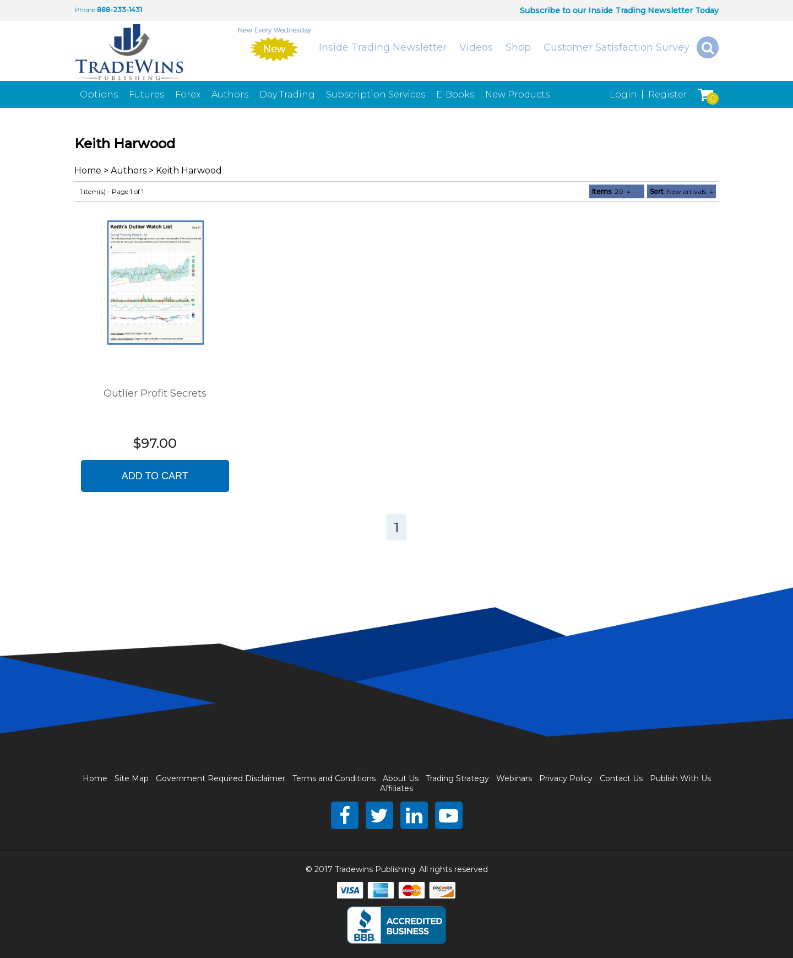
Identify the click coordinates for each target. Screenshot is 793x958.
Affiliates (396, 788)
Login (623, 94)
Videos (476, 47)
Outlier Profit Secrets (155, 393)
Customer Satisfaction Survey (616, 47)
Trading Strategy (457, 778)
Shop (518, 47)
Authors (229, 94)
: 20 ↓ (611, 191)
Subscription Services (375, 94)
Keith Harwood (189, 170)
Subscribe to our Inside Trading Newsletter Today (619, 10)
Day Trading (287, 94)
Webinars (514, 778)
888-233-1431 (119, 10)
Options (99, 94)
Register (667, 94)
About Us (401, 778)
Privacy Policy (566, 778)
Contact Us (621, 778)
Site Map (132, 778)
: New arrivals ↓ (681, 191)
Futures (146, 94)
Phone (84, 10)
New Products (517, 94)
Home (87, 170)
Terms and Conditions (334, 778)
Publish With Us (680, 778)
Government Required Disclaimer (220, 778)
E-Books (455, 94)
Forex (187, 94)
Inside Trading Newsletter (383, 47)
